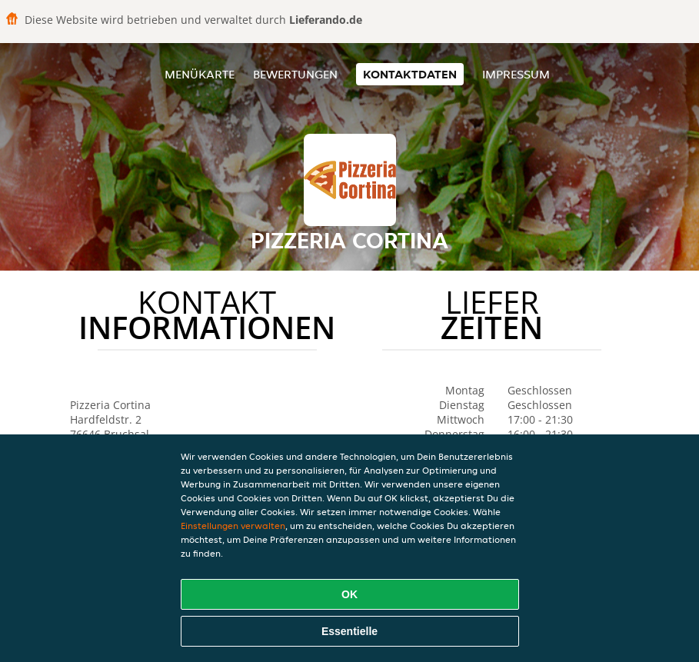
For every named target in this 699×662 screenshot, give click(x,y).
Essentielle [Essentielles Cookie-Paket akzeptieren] (349, 631)
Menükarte (200, 74)
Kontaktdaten (410, 74)
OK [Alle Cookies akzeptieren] (349, 594)
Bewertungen (295, 74)
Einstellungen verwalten (233, 525)
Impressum (516, 74)
